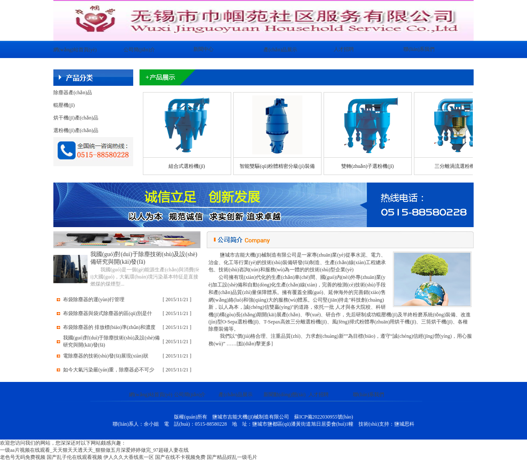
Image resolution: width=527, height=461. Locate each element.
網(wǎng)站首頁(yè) (75, 50)
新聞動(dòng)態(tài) (285, 394)
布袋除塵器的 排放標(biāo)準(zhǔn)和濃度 (109, 327)
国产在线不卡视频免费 (180, 457)
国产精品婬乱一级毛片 (232, 457)
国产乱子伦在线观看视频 (74, 457)
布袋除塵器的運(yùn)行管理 (93, 299)
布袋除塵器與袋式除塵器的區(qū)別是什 (107, 313)
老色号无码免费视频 (22, 457)
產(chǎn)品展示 (280, 50)
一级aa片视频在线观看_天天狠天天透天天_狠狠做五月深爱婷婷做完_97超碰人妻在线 (94, 450)
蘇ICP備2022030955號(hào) (323, 417)
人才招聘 (344, 49)
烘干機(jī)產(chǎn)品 (75, 118)
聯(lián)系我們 (419, 49)
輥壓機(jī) (64, 105)
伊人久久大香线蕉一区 (128, 457)
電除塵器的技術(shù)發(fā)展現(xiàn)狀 (105, 356)
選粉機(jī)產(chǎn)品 (75, 130)
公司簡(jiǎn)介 (139, 50)
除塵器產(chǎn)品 (72, 92)
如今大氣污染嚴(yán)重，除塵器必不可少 (108, 370)
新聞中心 (203, 49)
